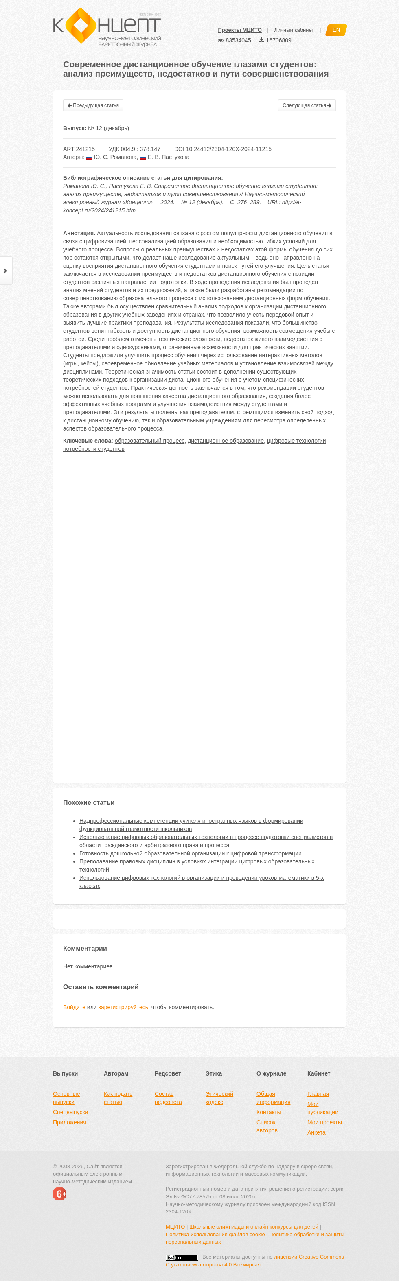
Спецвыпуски (70, 1112)
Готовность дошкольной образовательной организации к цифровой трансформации (190, 853)
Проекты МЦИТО (239, 30)
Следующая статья (307, 105)
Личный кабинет (294, 30)
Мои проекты (324, 1122)
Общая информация (273, 1098)
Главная (318, 1094)
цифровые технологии (296, 440)
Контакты (268, 1112)
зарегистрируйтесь (124, 1007)
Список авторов (267, 1126)
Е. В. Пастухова (164, 157)
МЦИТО (175, 1227)
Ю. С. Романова (111, 157)
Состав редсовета (168, 1098)
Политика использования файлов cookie (215, 1234)
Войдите (74, 1007)
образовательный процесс (149, 440)
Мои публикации (322, 1108)
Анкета (316, 1132)
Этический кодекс (219, 1098)
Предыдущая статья (93, 105)
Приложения (69, 1122)
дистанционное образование (226, 440)
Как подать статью (118, 1098)
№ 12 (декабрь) (108, 128)
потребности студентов (94, 449)
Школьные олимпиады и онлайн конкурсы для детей (253, 1227)
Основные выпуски (66, 1098)
